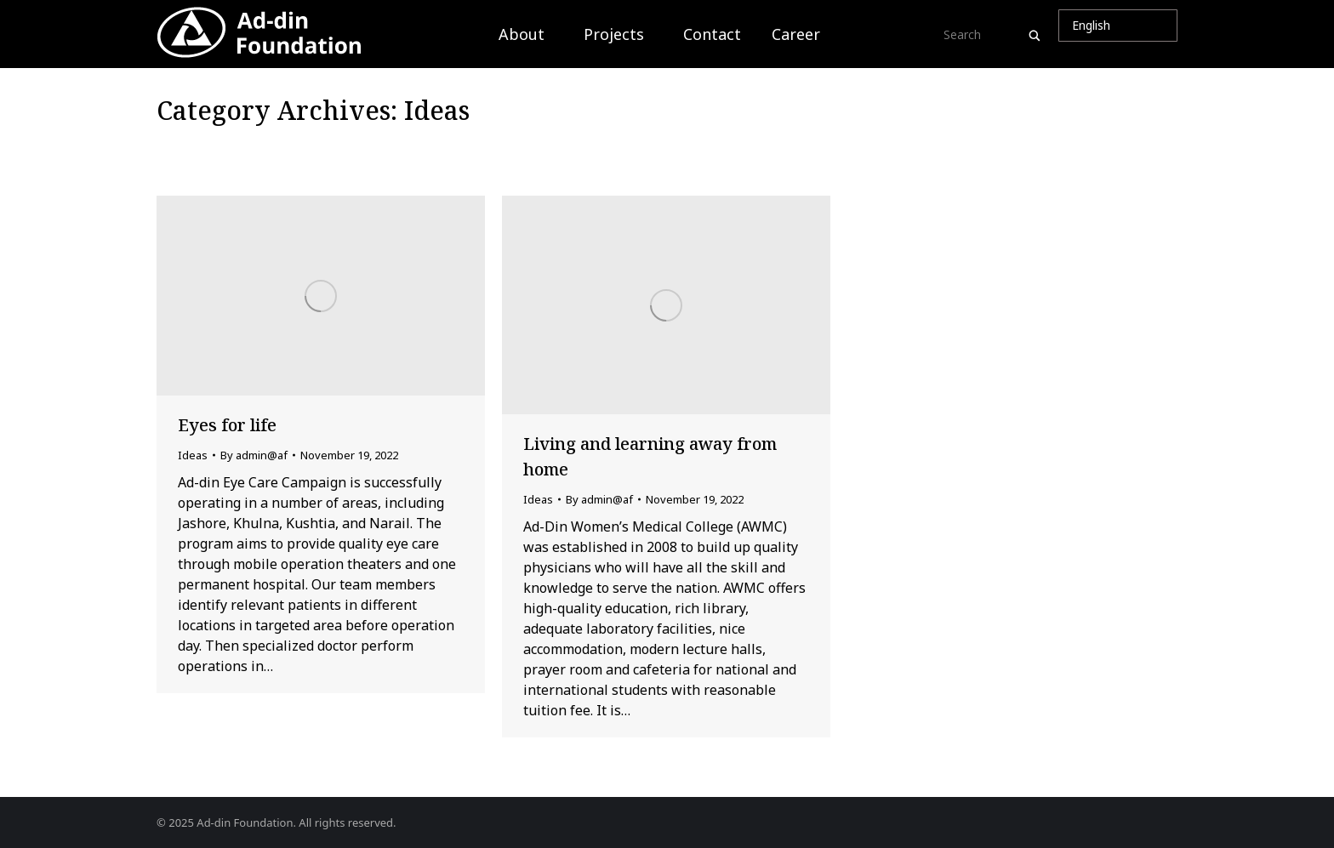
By (254, 455)
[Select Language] (1117, 25)
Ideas (193, 455)
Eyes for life (227, 424)
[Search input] (983, 34)
